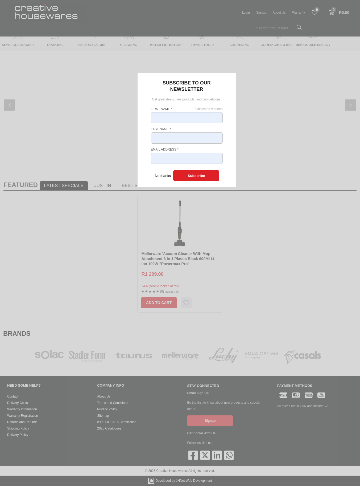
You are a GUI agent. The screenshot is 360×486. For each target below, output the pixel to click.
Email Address (165, 149)
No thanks (163, 176)
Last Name (161, 129)
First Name (161, 109)
